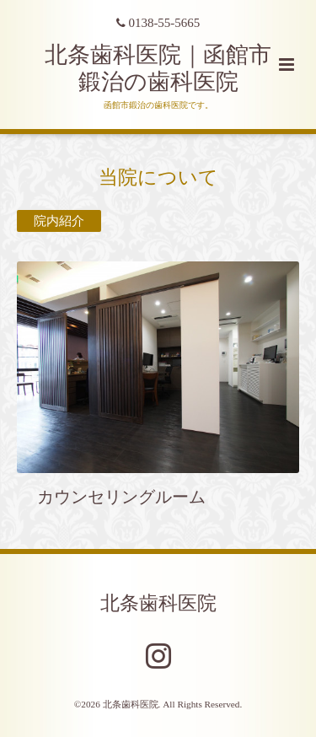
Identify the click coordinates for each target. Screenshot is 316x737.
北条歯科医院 (158, 602)
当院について (158, 176)
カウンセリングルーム (113, 497)
